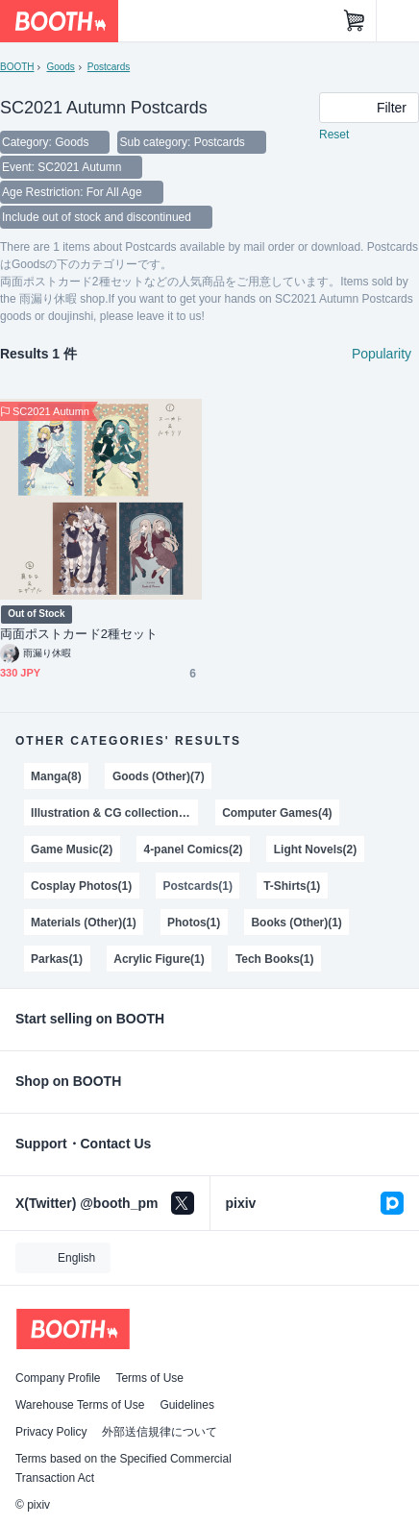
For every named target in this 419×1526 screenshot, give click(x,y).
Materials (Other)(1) (83, 922)
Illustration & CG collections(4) (114, 813)
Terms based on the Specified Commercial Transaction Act (123, 1468)
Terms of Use (149, 1378)
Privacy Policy (50, 1432)
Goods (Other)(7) (158, 776)
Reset (334, 134)
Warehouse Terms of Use (79, 1405)
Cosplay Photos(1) (81, 886)
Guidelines (187, 1405)
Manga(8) (56, 776)
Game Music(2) (71, 849)
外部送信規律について (159, 1432)
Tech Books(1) (274, 959)
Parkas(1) (57, 959)
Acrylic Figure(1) (158, 959)
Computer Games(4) (277, 813)
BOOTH (17, 67)
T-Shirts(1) (291, 886)
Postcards (108, 67)
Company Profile (57, 1378)
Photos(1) (193, 922)
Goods (60, 67)
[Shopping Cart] (354, 21)
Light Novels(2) (315, 849)
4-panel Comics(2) (192, 849)
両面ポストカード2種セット (79, 634)
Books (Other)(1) (296, 922)
